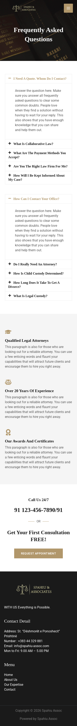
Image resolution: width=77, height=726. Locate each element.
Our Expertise (13, 685)
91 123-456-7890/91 (38, 510)
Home (8, 675)
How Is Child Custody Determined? (38, 273)
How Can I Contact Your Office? (36, 199)
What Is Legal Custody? (30, 296)
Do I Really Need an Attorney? (35, 264)
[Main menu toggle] (68, 8)
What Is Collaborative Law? (33, 144)
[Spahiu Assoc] (24, 8)
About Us (10, 680)
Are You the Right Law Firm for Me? (40, 166)
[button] (38, 78)
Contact (9, 689)
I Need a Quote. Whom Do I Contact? (39, 78)
